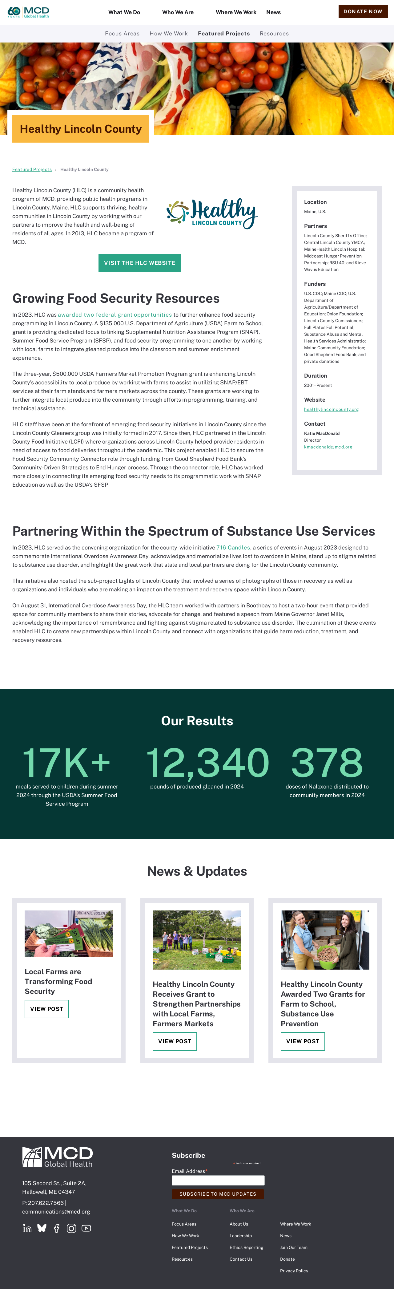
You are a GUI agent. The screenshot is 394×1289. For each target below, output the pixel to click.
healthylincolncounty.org (331, 409)
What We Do (124, 12)
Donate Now (363, 11)
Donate (287, 1259)
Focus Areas (122, 33)
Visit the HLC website (139, 263)
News (273, 12)
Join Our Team (294, 1247)
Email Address (190, 1170)
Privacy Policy (294, 1270)
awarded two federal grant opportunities (115, 314)
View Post (46, 1009)
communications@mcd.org (56, 1211)
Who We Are (178, 12)
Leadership (241, 1235)
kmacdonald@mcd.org (328, 446)
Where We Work (236, 12)
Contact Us (241, 1259)
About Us (239, 1224)
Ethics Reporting (246, 1247)
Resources (274, 33)
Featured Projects (224, 33)
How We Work (169, 33)
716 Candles (233, 547)
